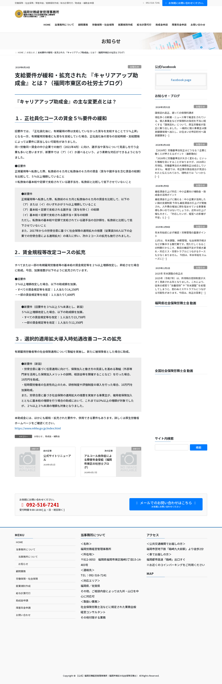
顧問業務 (21, 571)
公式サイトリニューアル (57, 458)
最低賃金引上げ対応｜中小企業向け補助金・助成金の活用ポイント (180, 193)
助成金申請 (22, 600)
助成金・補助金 (52, 436)
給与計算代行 (23, 593)
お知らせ (134, 66)
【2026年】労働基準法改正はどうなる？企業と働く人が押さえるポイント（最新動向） (181, 151)
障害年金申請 (23, 607)
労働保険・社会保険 (27, 578)
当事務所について (25, 549)
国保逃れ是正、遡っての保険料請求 (174, 112)
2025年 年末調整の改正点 (169, 273)
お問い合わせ (23, 615)
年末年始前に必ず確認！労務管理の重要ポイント (180, 234)
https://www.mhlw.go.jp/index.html (38, 428)
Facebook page (181, 80)
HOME (19, 542)
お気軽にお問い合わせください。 (185, 3)
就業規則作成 (23, 586)
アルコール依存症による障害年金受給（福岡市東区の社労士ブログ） (98, 461)
